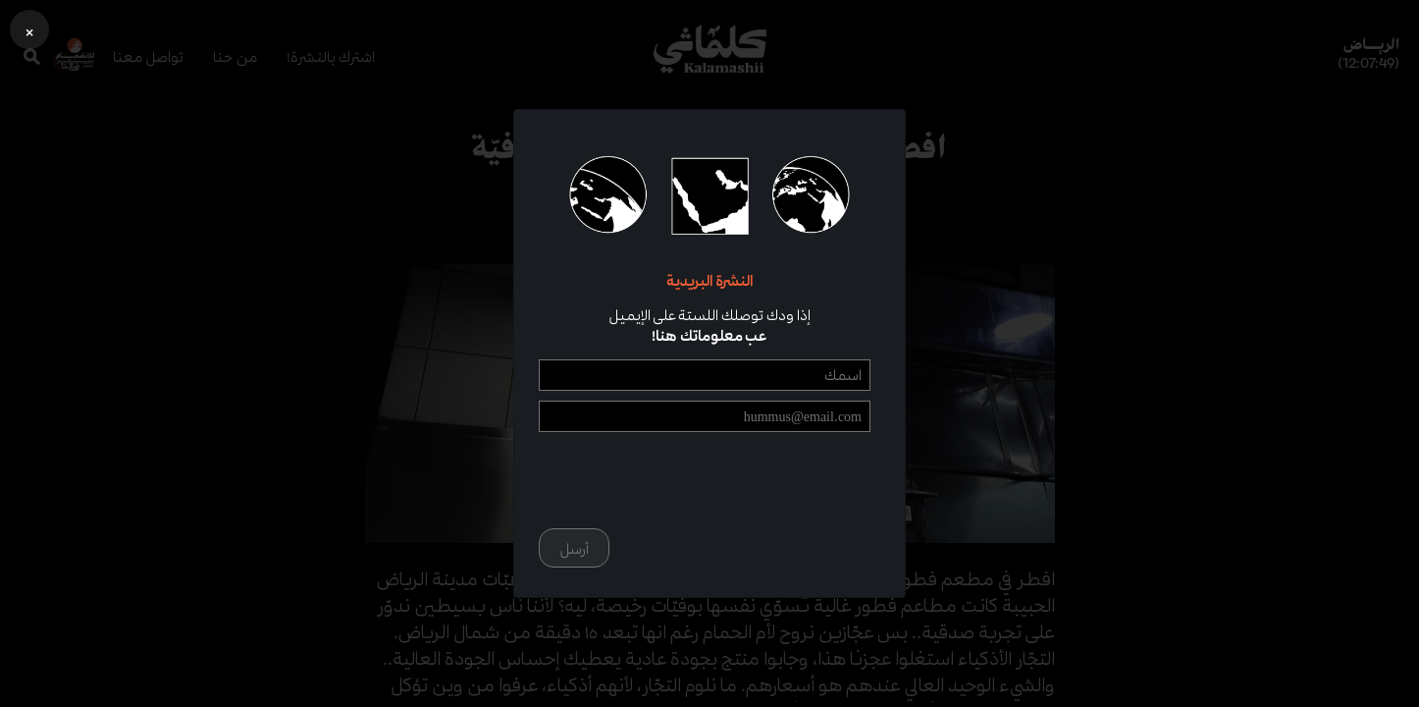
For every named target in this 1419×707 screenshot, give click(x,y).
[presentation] (721, 480)
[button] (29, 29)
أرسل (574, 548)
